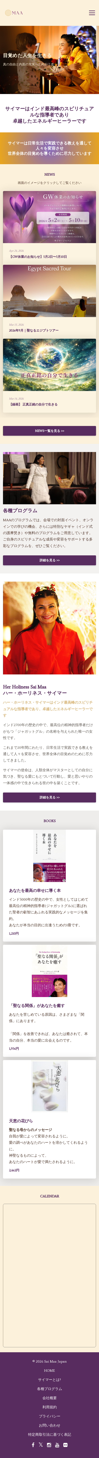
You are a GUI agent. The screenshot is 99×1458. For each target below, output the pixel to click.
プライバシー (49, 1416)
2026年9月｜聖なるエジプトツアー (34, 330)
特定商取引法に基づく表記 (49, 1434)
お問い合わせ (49, 1425)
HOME (49, 1370)
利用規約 (49, 1407)
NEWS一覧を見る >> (49, 431)
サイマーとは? (49, 1379)
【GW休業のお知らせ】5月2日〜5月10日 (38, 257)
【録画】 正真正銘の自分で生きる (33, 404)
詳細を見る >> (50, 560)
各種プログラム (49, 1389)
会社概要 (49, 1398)
